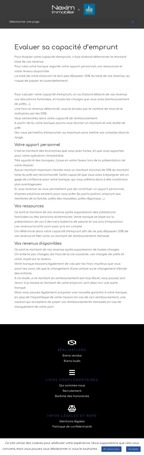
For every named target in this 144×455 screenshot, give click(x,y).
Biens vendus (72, 355)
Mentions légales (72, 421)
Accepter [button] (133, 449)
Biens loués (72, 361)
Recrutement (72, 391)
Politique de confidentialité (72, 426)
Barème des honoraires (72, 396)
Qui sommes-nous (72, 385)
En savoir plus (111, 449)
